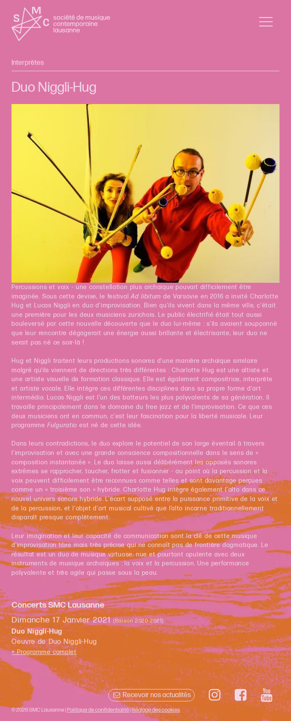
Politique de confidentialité (98, 710)
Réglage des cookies (156, 710)
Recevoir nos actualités (151, 695)
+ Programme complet (44, 652)
